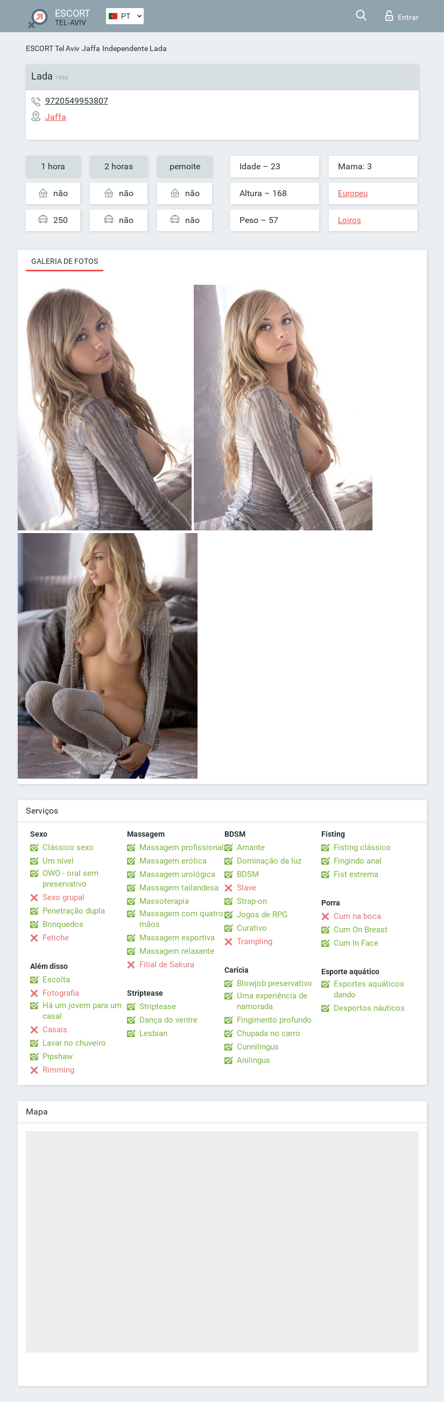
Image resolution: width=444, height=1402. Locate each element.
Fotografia (61, 993)
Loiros (349, 220)
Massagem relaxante (176, 951)
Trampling (254, 941)
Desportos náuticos (369, 1008)
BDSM (248, 874)
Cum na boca (357, 916)
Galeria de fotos (64, 261)
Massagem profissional (181, 847)
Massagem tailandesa (179, 888)
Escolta (56, 979)
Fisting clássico (362, 847)
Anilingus (253, 1060)
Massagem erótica (173, 861)
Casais (55, 1029)
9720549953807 (76, 101)
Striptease (157, 1006)
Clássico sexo (68, 847)
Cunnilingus (258, 1047)
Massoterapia (164, 901)
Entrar (402, 15)
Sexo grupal (63, 897)
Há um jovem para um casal (82, 1011)
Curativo (252, 928)
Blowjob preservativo (274, 983)
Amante (251, 847)
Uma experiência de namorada (272, 1001)
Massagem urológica (177, 874)
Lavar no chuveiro (74, 1043)
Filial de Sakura (166, 964)
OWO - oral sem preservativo (70, 878)
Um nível (58, 861)
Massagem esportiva (177, 938)
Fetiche (56, 938)
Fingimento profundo (274, 1020)
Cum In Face (356, 943)
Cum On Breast (360, 929)
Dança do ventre (168, 1020)
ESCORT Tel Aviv (53, 48)
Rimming (58, 1070)
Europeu (353, 193)
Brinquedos (63, 924)
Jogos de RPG (262, 914)
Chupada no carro (268, 1033)
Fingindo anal (358, 861)
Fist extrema (356, 874)
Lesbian (153, 1033)
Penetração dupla (74, 911)
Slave (246, 888)
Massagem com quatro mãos (181, 919)
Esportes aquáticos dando (369, 989)
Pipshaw (58, 1056)
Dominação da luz (269, 861)
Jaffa (91, 48)
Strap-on (252, 901)
